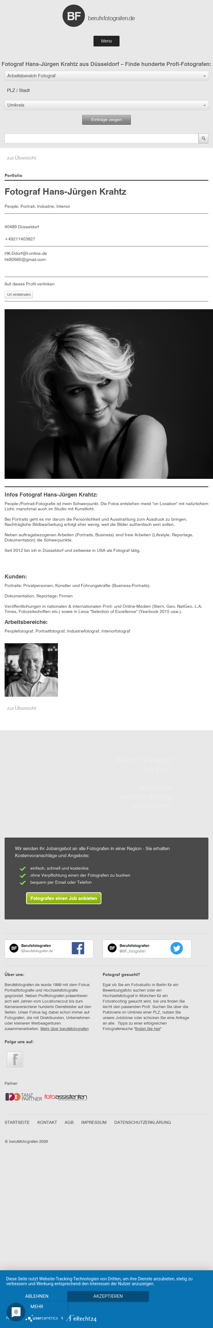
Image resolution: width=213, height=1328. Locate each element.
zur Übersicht (21, 158)
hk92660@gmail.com (25, 260)
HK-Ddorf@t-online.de (26, 253)
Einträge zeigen (106, 120)
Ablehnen (36, 1296)
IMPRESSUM (94, 1123)
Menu (106, 41)
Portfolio (13, 176)
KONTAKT (47, 1123)
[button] (107, 76)
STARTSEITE (17, 1123)
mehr (36, 1306)
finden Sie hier (147, 1029)
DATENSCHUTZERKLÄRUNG (142, 1123)
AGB (69, 1123)
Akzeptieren (106, 1296)
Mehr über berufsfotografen (64, 1029)
